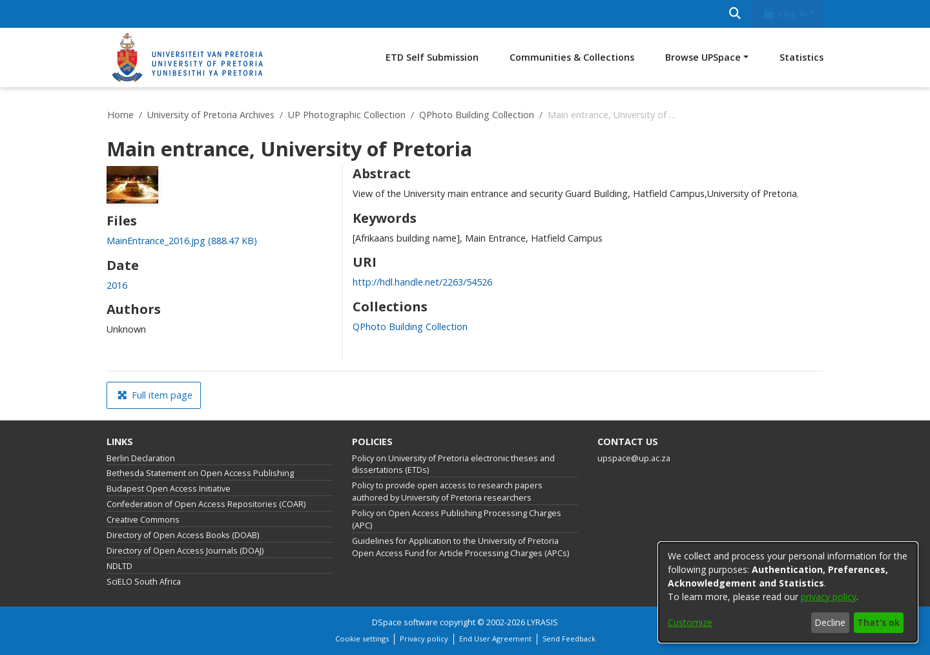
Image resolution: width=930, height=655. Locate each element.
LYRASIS (542, 622)
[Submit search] (734, 14)
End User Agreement (495, 638)
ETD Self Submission (432, 57)
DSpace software (405, 622)
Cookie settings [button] (362, 638)
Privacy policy (424, 638)
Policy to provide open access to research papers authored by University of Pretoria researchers (447, 491)
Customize (690, 622)
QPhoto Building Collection (476, 115)
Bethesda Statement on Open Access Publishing (200, 473)
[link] (182, 240)
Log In (784, 13)
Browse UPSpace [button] (703, 57)
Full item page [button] (155, 395)
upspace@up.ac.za (633, 458)
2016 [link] (117, 285)
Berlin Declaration (141, 458)
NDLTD (119, 566)
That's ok (878, 622)
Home (120, 115)
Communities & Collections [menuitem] (572, 57)
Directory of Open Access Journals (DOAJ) (185, 550)
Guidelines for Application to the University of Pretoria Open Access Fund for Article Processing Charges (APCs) (460, 547)
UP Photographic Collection (347, 115)
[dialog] (788, 592)
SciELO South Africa (144, 581)
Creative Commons (143, 519)
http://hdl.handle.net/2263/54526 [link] (422, 282)
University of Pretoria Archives (210, 115)
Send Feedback (568, 638)
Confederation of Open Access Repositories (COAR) (206, 504)
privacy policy (828, 596)
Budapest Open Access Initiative (169, 488)
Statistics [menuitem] (801, 57)
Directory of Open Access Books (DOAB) (183, 535)
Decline (829, 622)
